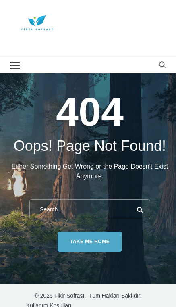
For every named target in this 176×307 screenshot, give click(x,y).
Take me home (90, 241)
